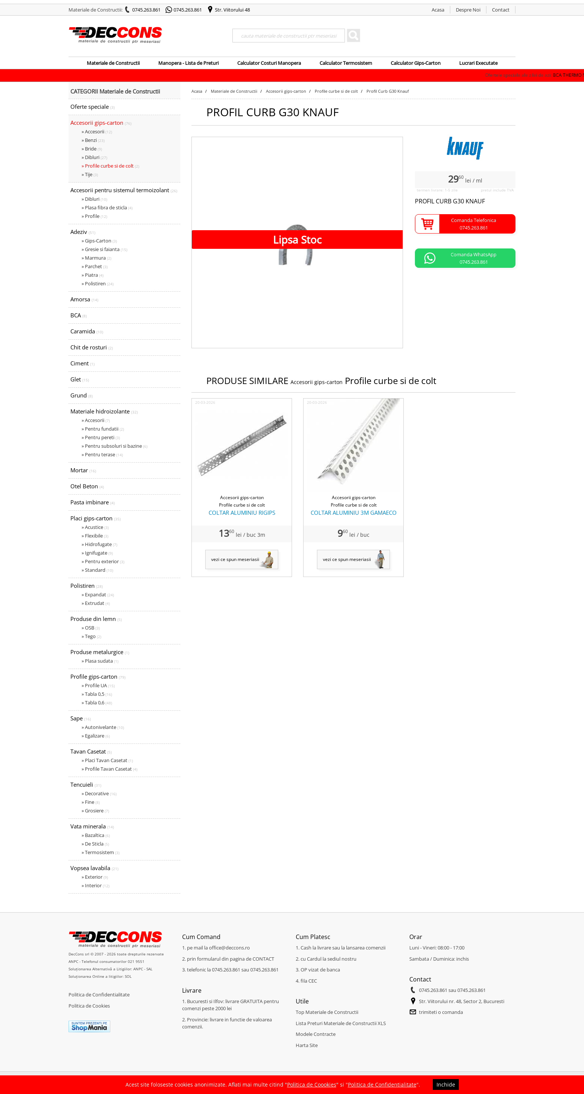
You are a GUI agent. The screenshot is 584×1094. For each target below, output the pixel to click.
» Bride (92, 148)
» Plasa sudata (100, 660)
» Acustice (95, 527)
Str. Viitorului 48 (232, 9)
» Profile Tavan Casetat (109, 768)
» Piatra (93, 275)
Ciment (82, 363)
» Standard (97, 570)
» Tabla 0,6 (97, 702)
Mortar (83, 470)
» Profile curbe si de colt (110, 165)
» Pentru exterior (103, 561)
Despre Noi (468, 9)
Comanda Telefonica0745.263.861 (473, 224)
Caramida (86, 331)
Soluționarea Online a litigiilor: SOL (100, 976)
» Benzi (93, 140)
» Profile (94, 216)
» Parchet (95, 266)
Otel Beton (87, 486)
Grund (81, 395)
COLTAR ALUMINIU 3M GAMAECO (354, 512)
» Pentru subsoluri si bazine (114, 446)
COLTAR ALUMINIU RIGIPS (242, 512)
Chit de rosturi (91, 347)
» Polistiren (98, 283)
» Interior (96, 885)
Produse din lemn (96, 618)
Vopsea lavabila (94, 868)
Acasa (438, 9)
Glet (79, 379)
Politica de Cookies (89, 1005)
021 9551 (136, 961)
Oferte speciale (92, 106)
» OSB (91, 627)
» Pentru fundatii (103, 428)
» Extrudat (96, 603)
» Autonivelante (103, 727)
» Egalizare (96, 735)
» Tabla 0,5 (97, 694)
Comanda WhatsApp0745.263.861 (473, 258)
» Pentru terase (102, 454)
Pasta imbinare (92, 502)
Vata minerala (92, 826)
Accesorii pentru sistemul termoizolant (123, 190)
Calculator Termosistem (346, 63)
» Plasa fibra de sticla (107, 207)
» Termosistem (101, 852)
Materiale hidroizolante (104, 411)
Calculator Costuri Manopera (269, 63)
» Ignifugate (97, 552)
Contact (501, 9)
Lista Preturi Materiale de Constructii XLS (341, 1023)
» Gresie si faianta (104, 249)
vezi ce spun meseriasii (235, 559)
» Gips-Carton (99, 240)
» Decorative (99, 793)
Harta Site (307, 1045)
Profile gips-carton (98, 676)
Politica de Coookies (311, 1084)
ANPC (73, 961)
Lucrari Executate (478, 63)
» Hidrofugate (99, 544)
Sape (80, 718)
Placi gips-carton (95, 518)
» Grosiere (95, 810)
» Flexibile (95, 535)
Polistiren (86, 585)
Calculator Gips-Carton (416, 63)
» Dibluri (94, 157)
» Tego (91, 636)
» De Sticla (95, 843)
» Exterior (95, 876)
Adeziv (82, 231)
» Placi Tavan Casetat (107, 760)
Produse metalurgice (99, 652)
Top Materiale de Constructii (327, 1012)
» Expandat (98, 594)
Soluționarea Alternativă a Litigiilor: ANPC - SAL (110, 968)
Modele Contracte (316, 1034)
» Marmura (96, 257)
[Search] (288, 35)
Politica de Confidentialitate (99, 994)
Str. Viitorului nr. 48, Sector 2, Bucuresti (461, 1001)
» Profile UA (98, 685)
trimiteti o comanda (441, 1012)
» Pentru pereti (101, 437)
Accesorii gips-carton (100, 122)
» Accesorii (97, 131)
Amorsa (84, 299)
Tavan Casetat (91, 751)
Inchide (446, 1084)
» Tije (90, 174)
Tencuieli (85, 784)
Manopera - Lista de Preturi (188, 63)
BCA (78, 315)
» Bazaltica (96, 835)
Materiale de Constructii (113, 63)
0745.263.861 (146, 9)
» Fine (91, 802)
